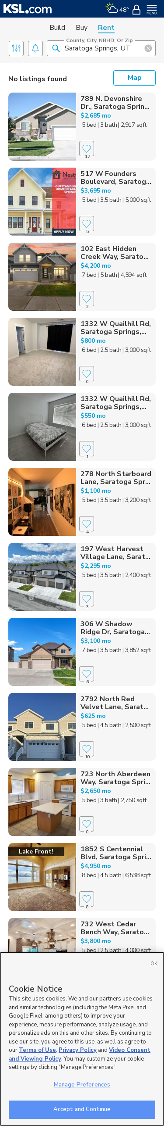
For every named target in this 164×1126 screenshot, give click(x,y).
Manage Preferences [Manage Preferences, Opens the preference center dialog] (82, 1085)
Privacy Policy (78, 1050)
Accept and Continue (82, 1109)
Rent (106, 27)
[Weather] (117, 9)
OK (153, 964)
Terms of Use (37, 1050)
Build (57, 27)
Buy (81, 27)
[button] (56, 47)
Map (135, 77)
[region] (82, 1039)
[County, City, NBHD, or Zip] (101, 48)
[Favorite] (86, 148)
